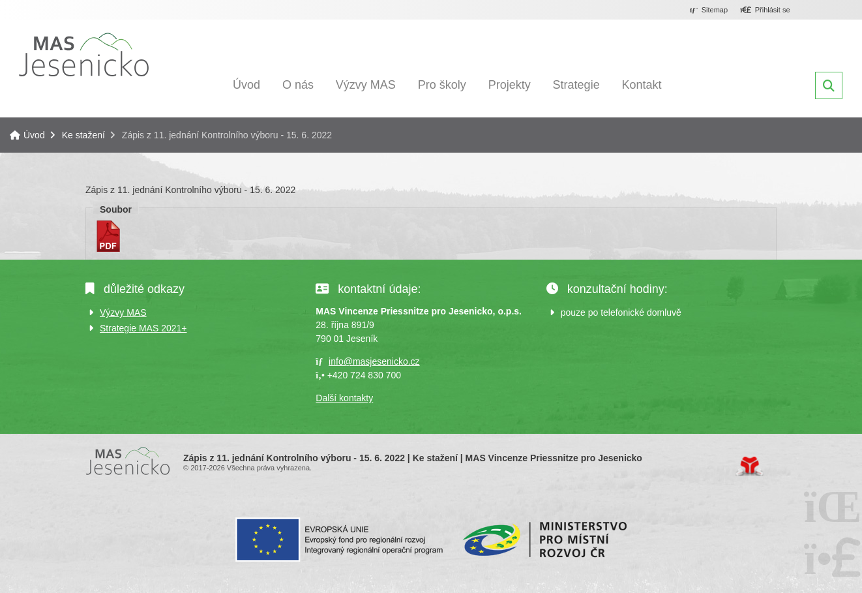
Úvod (83, 54)
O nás (298, 84)
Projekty (509, 84)
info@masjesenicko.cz (374, 361)
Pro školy (442, 84)
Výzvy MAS (366, 84)
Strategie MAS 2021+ (143, 328)
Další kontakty (344, 398)
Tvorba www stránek (750, 466)
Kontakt (642, 84)
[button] (765, 10)
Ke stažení (83, 135)
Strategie (576, 84)
